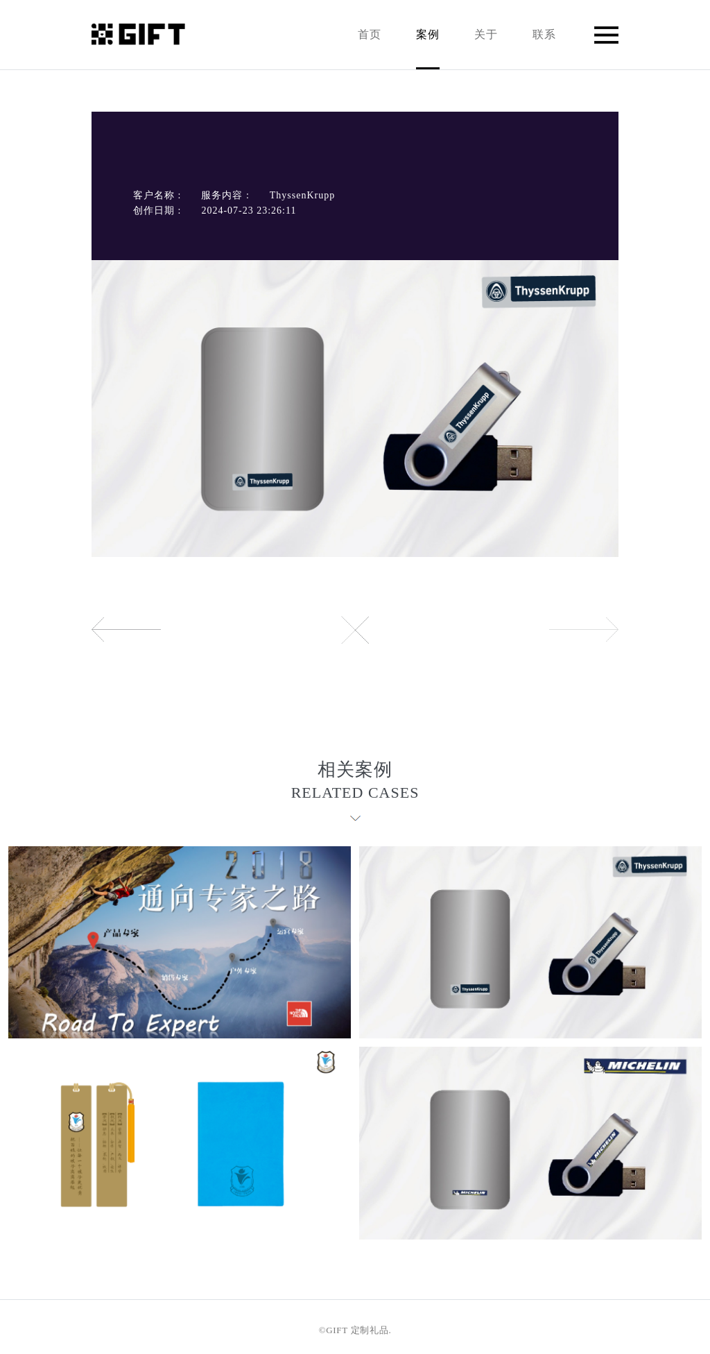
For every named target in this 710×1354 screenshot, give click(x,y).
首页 (369, 34)
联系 (544, 34)
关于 (486, 34)
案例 (428, 48)
